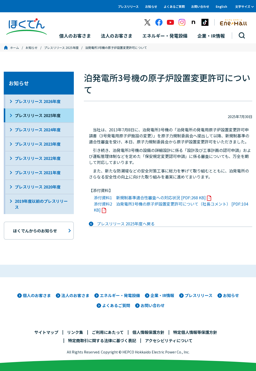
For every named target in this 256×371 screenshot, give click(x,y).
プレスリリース (128, 6)
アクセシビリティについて (168, 340)
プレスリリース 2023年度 (38, 144)
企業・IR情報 (162, 295)
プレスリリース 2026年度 (38, 101)
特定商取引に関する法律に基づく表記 (102, 340)
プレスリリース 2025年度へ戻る (126, 224)
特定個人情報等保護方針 (195, 332)
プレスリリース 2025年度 (61, 47)
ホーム (14, 47)
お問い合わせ (200, 6)
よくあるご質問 (174, 6)
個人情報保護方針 (148, 332)
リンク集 (75, 332)
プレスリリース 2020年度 (38, 187)
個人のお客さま (37, 295)
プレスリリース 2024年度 (38, 130)
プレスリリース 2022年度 (38, 158)
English (221, 6)
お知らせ (151, 6)
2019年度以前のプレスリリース (41, 204)
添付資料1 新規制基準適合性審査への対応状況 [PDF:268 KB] (150, 198)
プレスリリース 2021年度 (38, 172)
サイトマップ (46, 332)
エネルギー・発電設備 (120, 295)
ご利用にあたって (108, 332)
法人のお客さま (75, 295)
